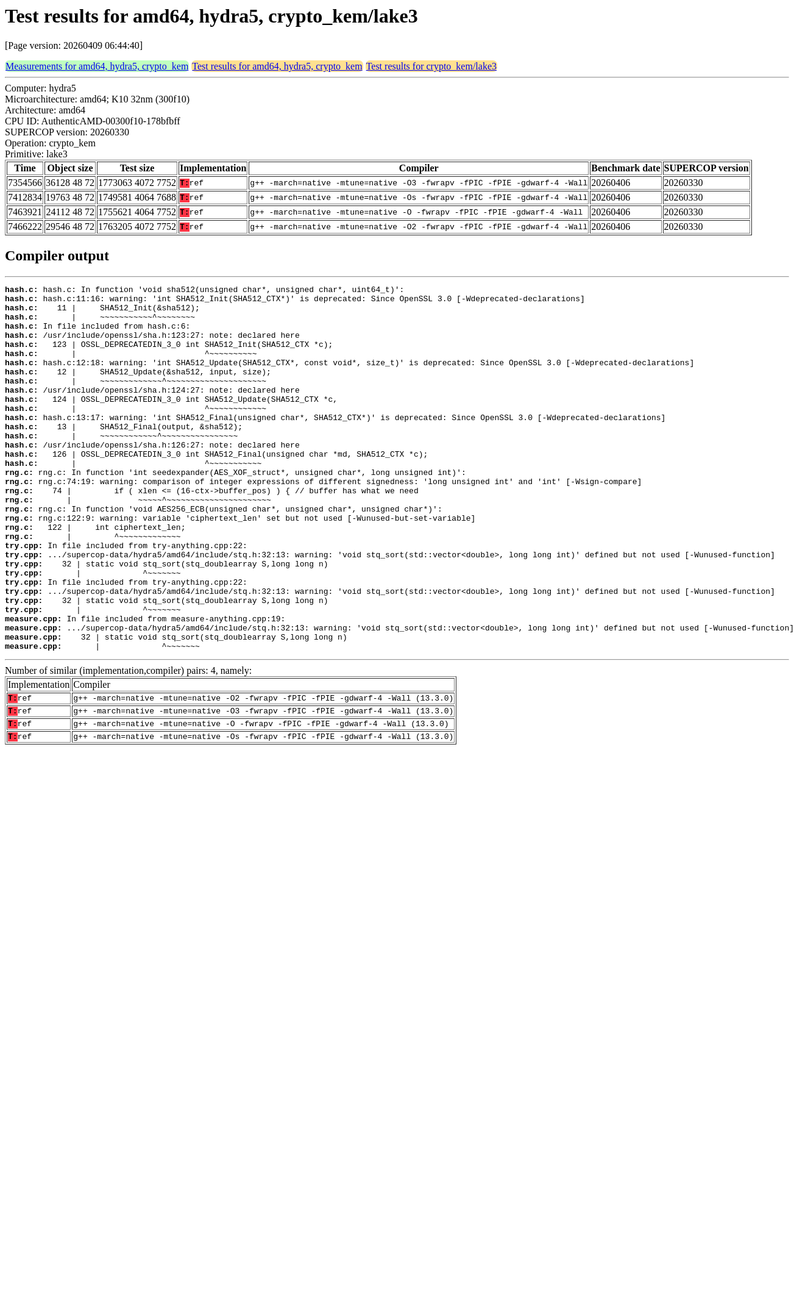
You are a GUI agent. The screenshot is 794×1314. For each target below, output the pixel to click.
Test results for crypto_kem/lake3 (431, 66)
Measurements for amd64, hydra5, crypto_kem (96, 66)
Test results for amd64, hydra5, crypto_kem (277, 66)
